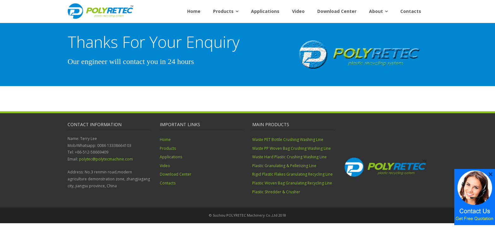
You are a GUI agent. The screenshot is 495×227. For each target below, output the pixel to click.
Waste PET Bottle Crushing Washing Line (287, 139)
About (376, 11)
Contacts (410, 11)
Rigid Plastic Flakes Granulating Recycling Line (292, 174)
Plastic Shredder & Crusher (276, 192)
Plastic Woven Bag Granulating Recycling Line (292, 183)
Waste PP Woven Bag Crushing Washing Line (291, 148)
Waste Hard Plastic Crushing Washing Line (289, 157)
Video (298, 11)
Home (193, 11)
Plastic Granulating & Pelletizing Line (284, 165)
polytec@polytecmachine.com (106, 159)
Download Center (336, 11)
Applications (265, 11)
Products (223, 11)
